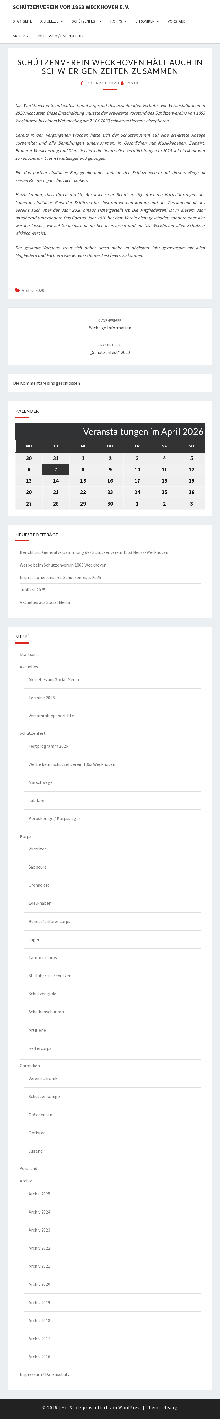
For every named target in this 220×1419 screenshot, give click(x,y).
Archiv (19, 35)
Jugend (36, 1151)
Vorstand (177, 21)
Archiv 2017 (39, 1338)
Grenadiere (39, 885)
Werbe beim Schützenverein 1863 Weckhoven (63, 565)
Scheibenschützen (46, 1011)
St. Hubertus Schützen (50, 975)
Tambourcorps (43, 957)
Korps (116, 21)
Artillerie (37, 1030)
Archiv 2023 (39, 1230)
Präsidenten (40, 1115)
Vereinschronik (43, 1078)
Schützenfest (84, 21)
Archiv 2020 (33, 290)
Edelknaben (40, 903)
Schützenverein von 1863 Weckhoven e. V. (71, 6)
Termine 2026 (42, 697)
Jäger (34, 939)
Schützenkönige (44, 1096)
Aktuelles (49, 21)
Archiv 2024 (39, 1212)
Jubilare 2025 (32, 589)
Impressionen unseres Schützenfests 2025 (60, 577)
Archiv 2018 (39, 1320)
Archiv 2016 (39, 1356)
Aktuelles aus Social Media (45, 602)
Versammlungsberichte (51, 715)
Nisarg (170, 1407)
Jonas (132, 82)
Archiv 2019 (39, 1302)
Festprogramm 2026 (48, 746)
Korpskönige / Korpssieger (54, 818)
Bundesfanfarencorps (49, 921)
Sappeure (38, 867)
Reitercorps (40, 1048)
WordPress (130, 1407)
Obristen (37, 1133)
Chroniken (144, 21)
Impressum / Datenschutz (61, 35)
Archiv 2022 (39, 1248)
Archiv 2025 (39, 1194)
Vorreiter (37, 849)
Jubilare (36, 800)
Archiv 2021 (39, 1266)
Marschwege (41, 782)
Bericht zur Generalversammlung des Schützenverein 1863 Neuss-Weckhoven (94, 552)
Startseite (22, 21)
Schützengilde (42, 993)
